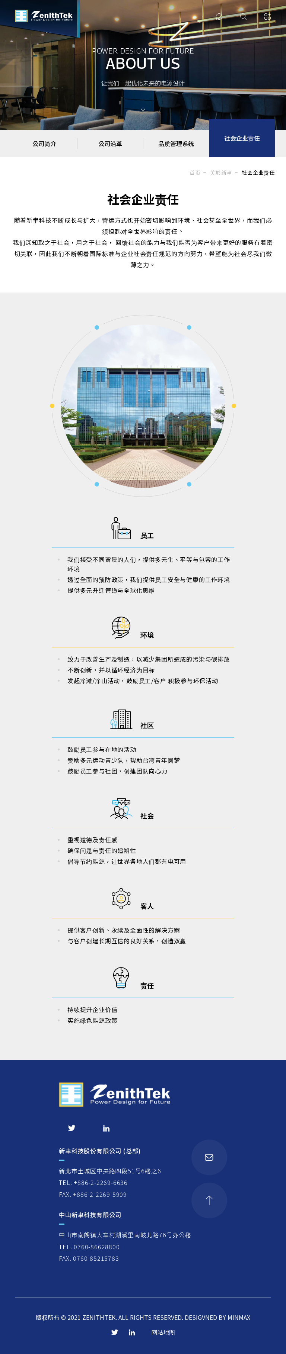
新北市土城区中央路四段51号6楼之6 (110, 1170)
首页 (195, 172)
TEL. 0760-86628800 (89, 1246)
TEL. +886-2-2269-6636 (93, 1182)
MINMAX (239, 1317)
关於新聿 (221, 172)
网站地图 (163, 1332)
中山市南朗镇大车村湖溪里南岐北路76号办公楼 (125, 1234)
